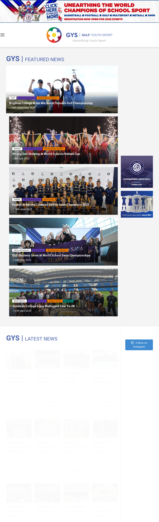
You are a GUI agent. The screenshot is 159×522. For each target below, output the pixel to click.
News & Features (26, 98)
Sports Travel (55, 301)
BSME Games (74, 470)
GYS (84, 470)
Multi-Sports (19, 301)
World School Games (47, 98)
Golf (13, 98)
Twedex (68, 301)
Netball (17, 149)
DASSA (17, 199)
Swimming (49, 199)
